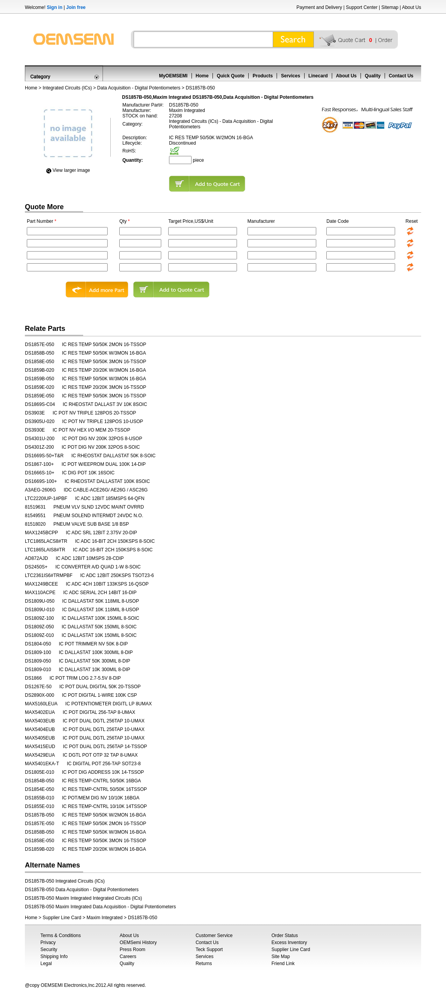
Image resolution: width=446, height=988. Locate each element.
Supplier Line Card (62, 917)
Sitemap (389, 7)
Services (290, 76)
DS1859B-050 (39, 378)
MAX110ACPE (40, 592)
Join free (75, 7)
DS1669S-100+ (41, 481)
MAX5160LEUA (41, 703)
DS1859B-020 (39, 370)
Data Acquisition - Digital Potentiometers (138, 88)
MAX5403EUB (40, 721)
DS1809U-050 (39, 601)
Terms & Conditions (60, 935)
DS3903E (35, 413)
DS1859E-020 (39, 387)
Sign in (54, 7)
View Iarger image (71, 170)
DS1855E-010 (39, 806)
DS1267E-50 (38, 686)
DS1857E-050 (39, 344)
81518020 (35, 524)
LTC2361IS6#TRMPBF (49, 575)
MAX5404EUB (40, 729)
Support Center (361, 7)
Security (48, 949)
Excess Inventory (289, 942)
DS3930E (35, 430)
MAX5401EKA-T (42, 763)
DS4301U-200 (39, 438)
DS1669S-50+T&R (44, 455)
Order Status (285, 935)
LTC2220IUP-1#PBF (46, 498)
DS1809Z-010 (39, 635)
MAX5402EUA (40, 712)
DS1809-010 (38, 669)
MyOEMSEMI (173, 76)
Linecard (318, 76)
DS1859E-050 (39, 396)
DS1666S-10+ (39, 473)
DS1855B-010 (39, 798)
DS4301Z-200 (39, 447)
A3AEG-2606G (40, 490)
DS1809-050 (38, 661)
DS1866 (33, 678)
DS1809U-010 (39, 609)
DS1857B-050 (39, 815)
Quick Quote (230, 76)
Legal (46, 963)
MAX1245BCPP (41, 532)
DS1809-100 (38, 652)
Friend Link (283, 963)
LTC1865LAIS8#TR (45, 550)
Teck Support (209, 949)
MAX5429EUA (40, 755)
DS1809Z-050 (39, 627)
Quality (373, 76)
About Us (411, 7)
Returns (203, 963)
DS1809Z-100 (39, 618)
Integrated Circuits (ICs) (67, 88)
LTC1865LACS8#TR (46, 541)
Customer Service (213, 935)
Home (202, 76)
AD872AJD (36, 558)
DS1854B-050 (39, 780)
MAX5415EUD (40, 746)
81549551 (35, 515)
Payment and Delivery (319, 7)
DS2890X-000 (39, 695)
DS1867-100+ (39, 464)
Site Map (281, 956)
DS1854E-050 (39, 789)
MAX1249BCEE (41, 584)
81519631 (35, 507)
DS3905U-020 (39, 421)
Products (263, 76)
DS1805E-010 (39, 772)
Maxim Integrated (105, 917)
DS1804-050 (38, 644)
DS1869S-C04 (40, 404)
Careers (128, 956)
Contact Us (401, 76)
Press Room (132, 949)
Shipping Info (54, 956)
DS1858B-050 (39, 353)
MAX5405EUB (40, 738)
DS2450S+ (36, 567)
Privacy (48, 942)
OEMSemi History (138, 942)
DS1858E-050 (39, 361)
